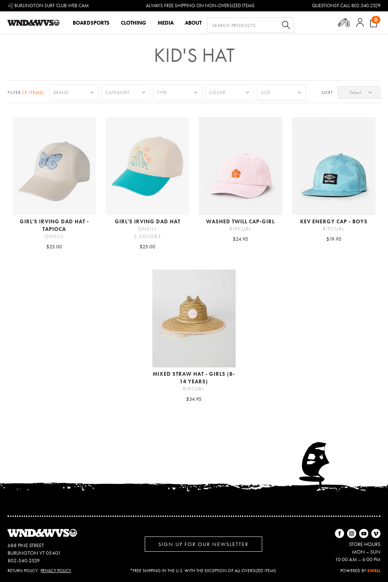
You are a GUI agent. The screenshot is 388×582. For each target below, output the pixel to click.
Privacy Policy (56, 571)
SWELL (373, 571)
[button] (344, 22)
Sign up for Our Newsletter (203, 544)
